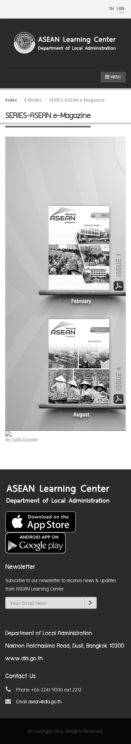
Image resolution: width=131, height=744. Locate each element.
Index (11, 100)
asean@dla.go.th (44, 702)
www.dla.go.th (24, 658)
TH (112, 9)
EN (121, 9)
